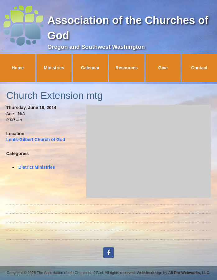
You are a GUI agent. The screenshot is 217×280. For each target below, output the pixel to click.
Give (162, 67)
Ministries (54, 67)
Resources (127, 67)
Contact (199, 67)
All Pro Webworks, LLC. (189, 273)
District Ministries (36, 167)
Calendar (90, 67)
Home (18, 67)
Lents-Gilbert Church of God (35, 139)
